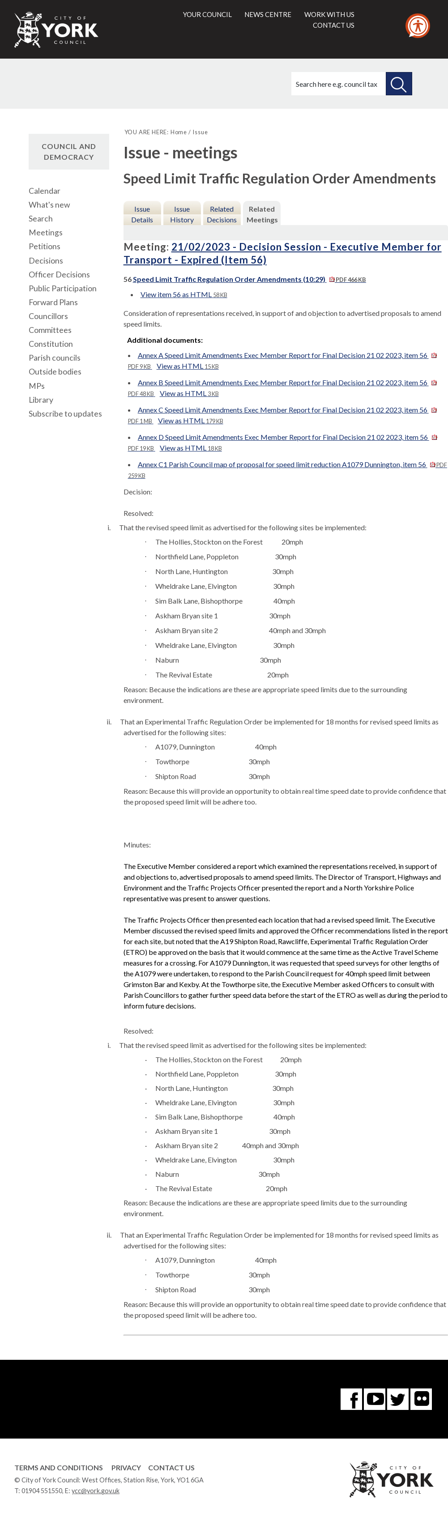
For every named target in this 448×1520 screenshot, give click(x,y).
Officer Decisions (59, 274)
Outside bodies (55, 371)
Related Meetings (262, 214)
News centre (267, 14)
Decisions (46, 260)
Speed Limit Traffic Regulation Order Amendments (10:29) (249, 279)
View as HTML (188, 366)
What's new (49, 204)
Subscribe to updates (65, 413)
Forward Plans (53, 302)
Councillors (48, 316)
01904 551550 (41, 1490)
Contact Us (171, 1467)
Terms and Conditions (58, 1467)
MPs (37, 386)
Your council (207, 14)
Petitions (44, 246)
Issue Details (142, 214)
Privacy (126, 1467)
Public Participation (63, 288)
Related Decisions (222, 214)
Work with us (329, 14)
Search (41, 218)
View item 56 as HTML (184, 294)
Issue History (182, 214)
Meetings (46, 232)
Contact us (333, 25)
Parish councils (55, 357)
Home (179, 132)
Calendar (44, 191)
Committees (50, 330)
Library (41, 399)
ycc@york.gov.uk (95, 1490)
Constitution (51, 344)
